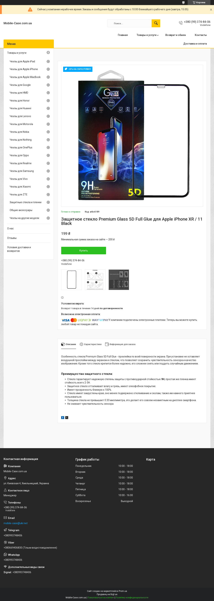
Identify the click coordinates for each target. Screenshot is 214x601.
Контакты (201, 35)
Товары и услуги (146, 35)
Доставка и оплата (195, 43)
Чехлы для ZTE (18, 194)
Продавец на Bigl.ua (107, 594)
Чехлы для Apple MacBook (25, 77)
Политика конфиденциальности (132, 597)
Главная (123, 35)
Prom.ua (123, 591)
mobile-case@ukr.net (16, 523)
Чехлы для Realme (21, 163)
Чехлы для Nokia (19, 131)
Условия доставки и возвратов (19, 249)
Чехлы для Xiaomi (20, 186)
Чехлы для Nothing (21, 139)
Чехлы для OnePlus (21, 147)
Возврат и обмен (175, 35)
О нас (10, 228)
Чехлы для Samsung (22, 171)
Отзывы (12, 238)
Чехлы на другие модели (24, 218)
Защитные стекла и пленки (25, 202)
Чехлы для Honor (20, 100)
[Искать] (156, 23)
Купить (83, 250)
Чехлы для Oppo (19, 155)
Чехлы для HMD (19, 92)
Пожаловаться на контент (101, 597)
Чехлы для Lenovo (20, 116)
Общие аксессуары (21, 210)
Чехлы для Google (20, 85)
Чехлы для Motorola (21, 124)
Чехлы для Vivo (19, 178)
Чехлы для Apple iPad (22, 61)
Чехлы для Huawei (20, 108)
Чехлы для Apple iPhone (24, 69)
